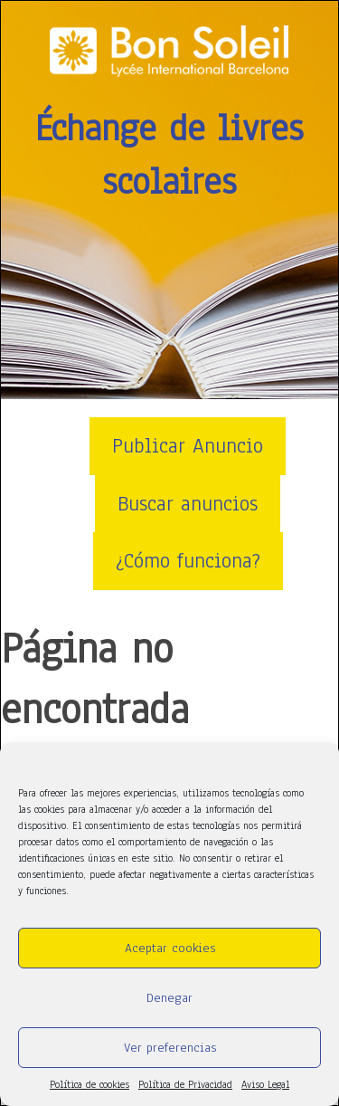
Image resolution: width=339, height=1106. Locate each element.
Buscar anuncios (188, 504)
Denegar (169, 997)
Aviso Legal (265, 1084)
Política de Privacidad (185, 1084)
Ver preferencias (170, 1047)
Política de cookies (89, 1084)
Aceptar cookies (170, 948)
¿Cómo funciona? (188, 561)
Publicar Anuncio (187, 446)
